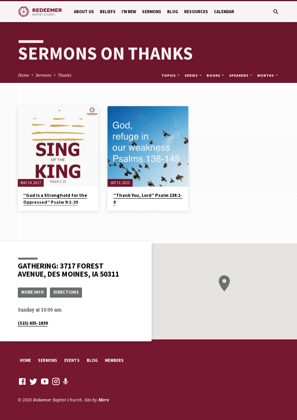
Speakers (241, 75)
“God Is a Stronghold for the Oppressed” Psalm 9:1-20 (55, 198)
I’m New (128, 11)
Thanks (65, 75)
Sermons (151, 11)
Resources (196, 11)
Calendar (224, 11)
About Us (84, 11)
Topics (171, 75)
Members (114, 360)
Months (268, 75)
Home (23, 75)
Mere (103, 400)
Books (216, 75)
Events (72, 360)
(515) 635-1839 (33, 323)
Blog (172, 11)
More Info (32, 292)
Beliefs (108, 11)
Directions (66, 292)
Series (193, 75)
